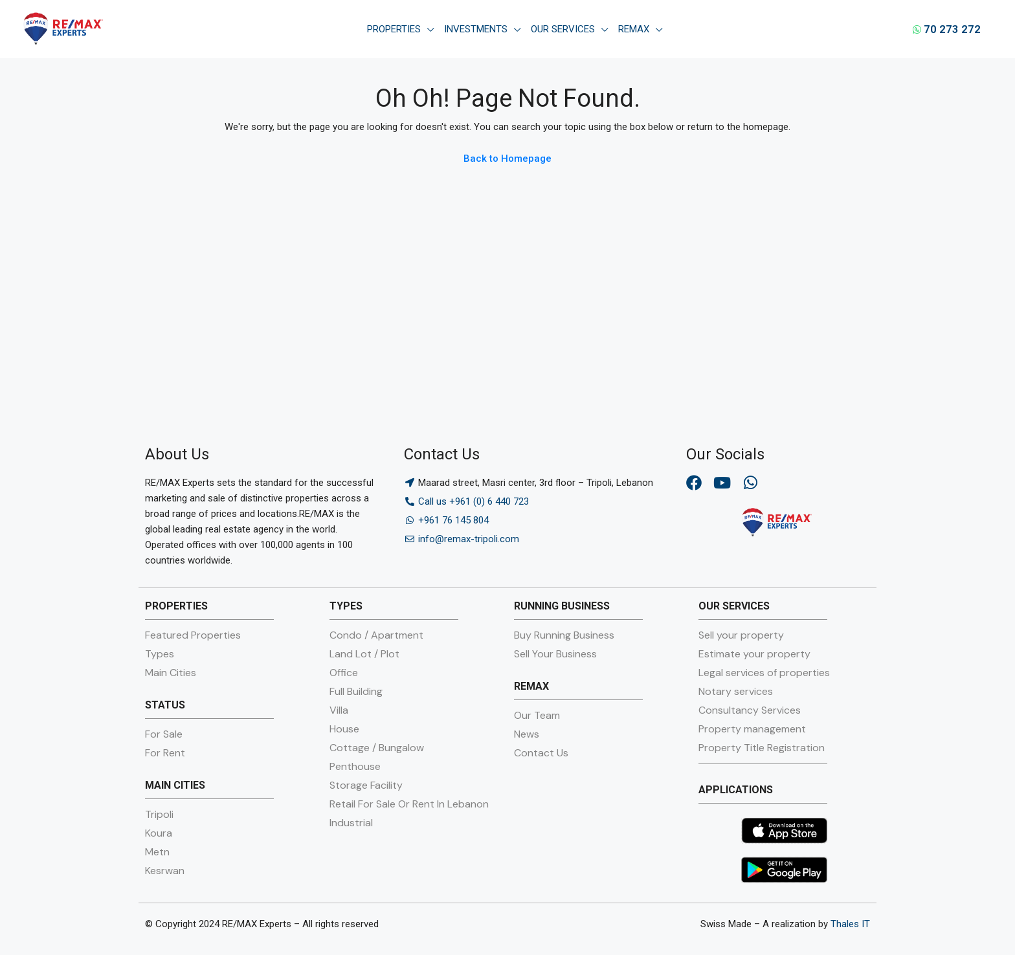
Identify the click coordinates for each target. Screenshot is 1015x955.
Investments (476, 29)
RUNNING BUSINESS (562, 606)
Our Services (563, 29)
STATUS (165, 705)
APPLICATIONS (735, 790)
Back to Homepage (507, 158)
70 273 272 (947, 29)
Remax (633, 29)
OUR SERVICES (734, 606)
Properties (394, 29)
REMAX (531, 686)
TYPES (345, 606)
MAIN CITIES (175, 785)
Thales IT (850, 924)
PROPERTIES (176, 606)
